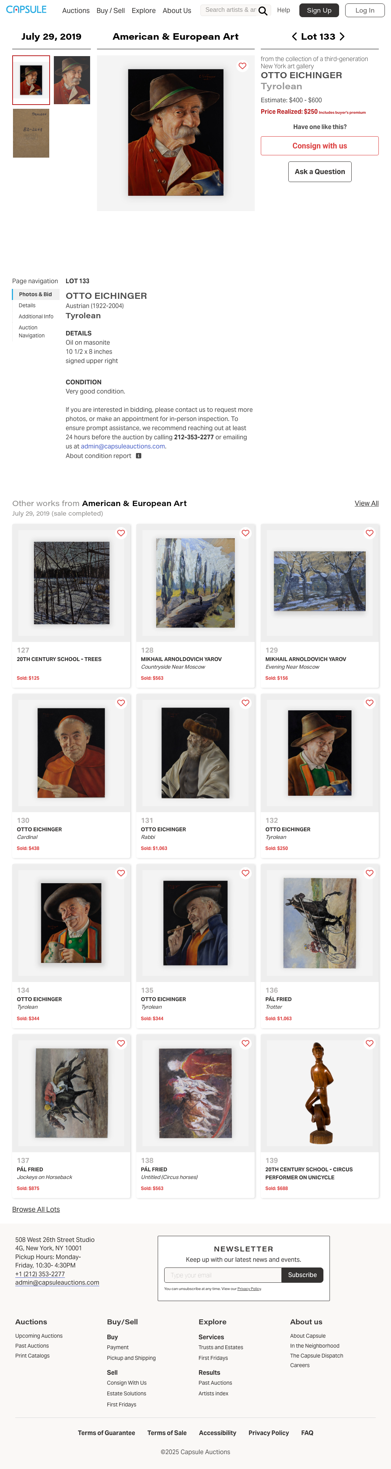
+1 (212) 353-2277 (40, 1274)
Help (283, 10)
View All (367, 503)
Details (27, 305)
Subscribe (302, 1275)
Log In (365, 10)
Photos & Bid (35, 294)
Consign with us (319, 145)
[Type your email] (223, 1275)
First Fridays (121, 1404)
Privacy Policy (249, 1288)
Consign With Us (127, 1382)
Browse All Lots (36, 1209)
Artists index (213, 1393)
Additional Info (36, 316)
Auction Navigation (32, 331)
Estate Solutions (126, 1393)
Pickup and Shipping (131, 1358)
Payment (118, 1347)
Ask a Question (319, 171)
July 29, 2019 (51, 36)
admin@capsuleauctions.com (123, 446)
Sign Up (319, 10)
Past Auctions (215, 1382)
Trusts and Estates (221, 1347)
